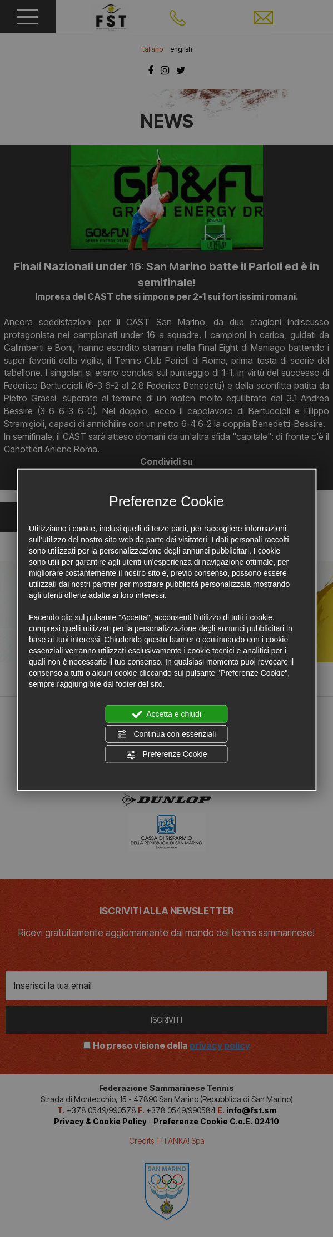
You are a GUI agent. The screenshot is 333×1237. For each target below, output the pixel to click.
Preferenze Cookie (166, 755)
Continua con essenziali (166, 735)
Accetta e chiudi (166, 714)
